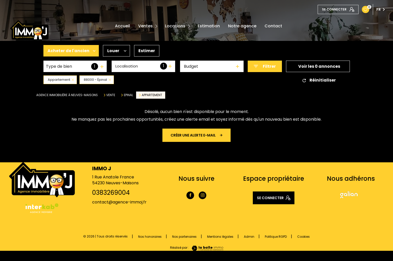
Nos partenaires (184, 236)
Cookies (303, 237)
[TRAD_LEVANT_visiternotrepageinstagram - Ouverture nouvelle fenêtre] (202, 195)
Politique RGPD (276, 236)
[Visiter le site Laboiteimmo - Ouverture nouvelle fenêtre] (206, 248)
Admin (249, 236)
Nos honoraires (150, 236)
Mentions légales (220, 236)
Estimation (209, 26)
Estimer (146, 51)
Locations (175, 26)
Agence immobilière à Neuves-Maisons (67, 95)
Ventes (145, 26)
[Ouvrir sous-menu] (157, 26)
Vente (110, 95)
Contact (273, 26)
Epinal (128, 95)
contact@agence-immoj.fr (119, 202)
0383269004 (111, 192)
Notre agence (242, 26)
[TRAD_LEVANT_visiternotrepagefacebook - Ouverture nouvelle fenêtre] (190, 195)
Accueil (122, 26)
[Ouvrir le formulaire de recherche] (265, 66)
